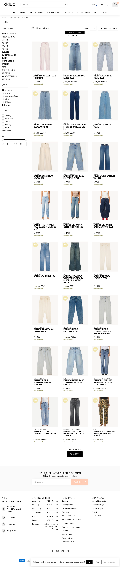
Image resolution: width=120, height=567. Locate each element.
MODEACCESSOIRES (9, 76)
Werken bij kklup (68, 538)
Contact (65, 501)
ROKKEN (5, 43)
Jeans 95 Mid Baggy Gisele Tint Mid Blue (73, 226)
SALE (96, 12)
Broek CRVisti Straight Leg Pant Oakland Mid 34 (74, 127)
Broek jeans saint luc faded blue (74, 77)
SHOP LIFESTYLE (70, 12)
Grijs (7, 122)
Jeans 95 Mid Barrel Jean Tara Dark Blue (103, 226)
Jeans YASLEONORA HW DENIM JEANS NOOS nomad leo (104, 433)
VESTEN (5, 49)
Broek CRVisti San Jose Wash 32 (104, 177)
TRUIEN (5, 46)
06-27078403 (11, 524)
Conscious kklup (68, 542)
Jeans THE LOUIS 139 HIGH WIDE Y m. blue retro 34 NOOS (102, 382)
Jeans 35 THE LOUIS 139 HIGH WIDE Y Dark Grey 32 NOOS (74, 433)
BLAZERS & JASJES (9, 55)
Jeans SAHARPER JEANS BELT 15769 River (73, 177)
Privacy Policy (67, 534)
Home (13, 12)
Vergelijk (95, 512)
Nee (97, 562)
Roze (8, 125)
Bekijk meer (6, 105)
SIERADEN (6, 79)
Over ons (65, 512)
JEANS (26, 18)
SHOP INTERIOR (52, 12)
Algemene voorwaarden (71, 527)
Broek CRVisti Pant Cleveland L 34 (43, 126)
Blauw (9, 119)
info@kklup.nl (11, 531)
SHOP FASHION (36, 12)
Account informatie (99, 501)
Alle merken (9, 90)
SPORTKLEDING (8, 61)
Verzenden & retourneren (71, 519)
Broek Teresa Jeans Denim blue (102, 77)
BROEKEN (5, 64)
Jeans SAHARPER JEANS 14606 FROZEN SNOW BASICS (73, 382)
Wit (7, 128)
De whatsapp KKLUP (69, 508)
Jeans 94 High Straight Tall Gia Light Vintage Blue (45, 227)
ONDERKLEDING (8, 70)
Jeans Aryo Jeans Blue (44, 276)
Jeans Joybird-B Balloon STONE (70, 330)
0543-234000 (11, 517)
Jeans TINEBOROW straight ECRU (101, 277)
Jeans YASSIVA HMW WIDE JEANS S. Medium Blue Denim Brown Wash (73, 279)
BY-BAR (8, 102)
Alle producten (97, 516)
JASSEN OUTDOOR (9, 37)
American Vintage (11, 96)
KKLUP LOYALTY (68, 516)
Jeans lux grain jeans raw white (44, 177)
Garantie (65, 531)
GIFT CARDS (86, 12)
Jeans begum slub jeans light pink (45, 77)
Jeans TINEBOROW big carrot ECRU (44, 330)
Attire (7, 99)
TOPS (4, 67)
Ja (89, 562)
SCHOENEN (6, 73)
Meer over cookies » (110, 562)
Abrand (7, 93)
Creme (8, 115)
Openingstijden (67, 505)
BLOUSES (5, 52)
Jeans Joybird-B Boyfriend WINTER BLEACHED (42, 382)
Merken (105, 12)
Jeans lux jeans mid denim (102, 126)
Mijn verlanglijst (97, 508)
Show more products (75, 32)
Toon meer (75, 454)
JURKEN (5, 40)
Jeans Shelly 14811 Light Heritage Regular (45, 432)
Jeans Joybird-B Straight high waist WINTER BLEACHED (103, 331)
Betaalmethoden (68, 523)
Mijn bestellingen (98, 505)
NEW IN (22, 12)
